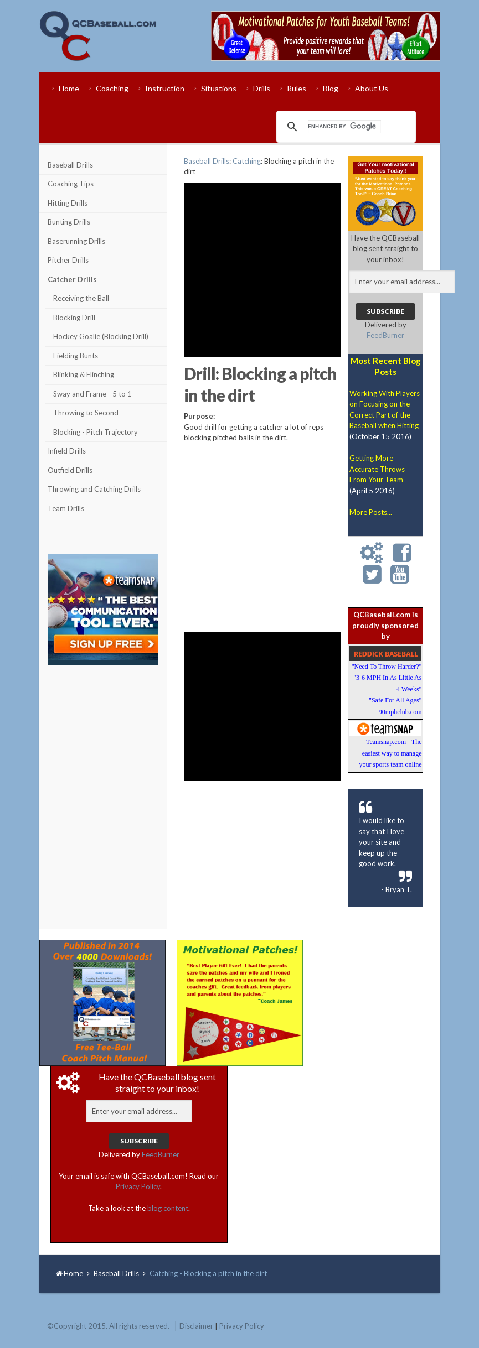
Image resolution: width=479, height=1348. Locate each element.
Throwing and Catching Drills (94, 489)
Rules (296, 88)
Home (69, 88)
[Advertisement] (103, 736)
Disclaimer (196, 1325)
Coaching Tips (71, 183)
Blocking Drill (74, 317)
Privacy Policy (138, 1186)
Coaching (112, 88)
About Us (371, 88)
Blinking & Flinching (83, 374)
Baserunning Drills (76, 241)
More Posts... (370, 512)
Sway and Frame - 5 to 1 (92, 393)
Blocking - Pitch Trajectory (95, 432)
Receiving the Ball (81, 298)
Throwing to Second (86, 412)
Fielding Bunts (75, 355)
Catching (247, 161)
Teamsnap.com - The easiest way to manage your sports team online (390, 753)
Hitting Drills (67, 203)
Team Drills (66, 508)
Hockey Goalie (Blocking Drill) (100, 336)
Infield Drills (67, 450)
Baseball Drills (70, 164)
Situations (218, 88)
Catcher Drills (72, 279)
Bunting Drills (69, 221)
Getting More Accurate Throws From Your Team (377, 469)
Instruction (164, 88)
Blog (330, 88)
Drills (261, 88)
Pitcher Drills (68, 260)
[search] (344, 126)
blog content (167, 1208)
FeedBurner (385, 335)
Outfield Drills (70, 470)
